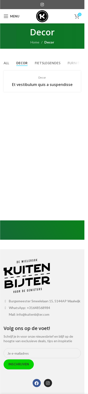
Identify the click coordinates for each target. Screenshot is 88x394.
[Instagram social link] (42, 4)
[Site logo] (42, 16)
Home (34, 42)
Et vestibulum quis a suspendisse (42, 84)
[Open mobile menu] (11, 16)
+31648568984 (38, 308)
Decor (49, 42)
